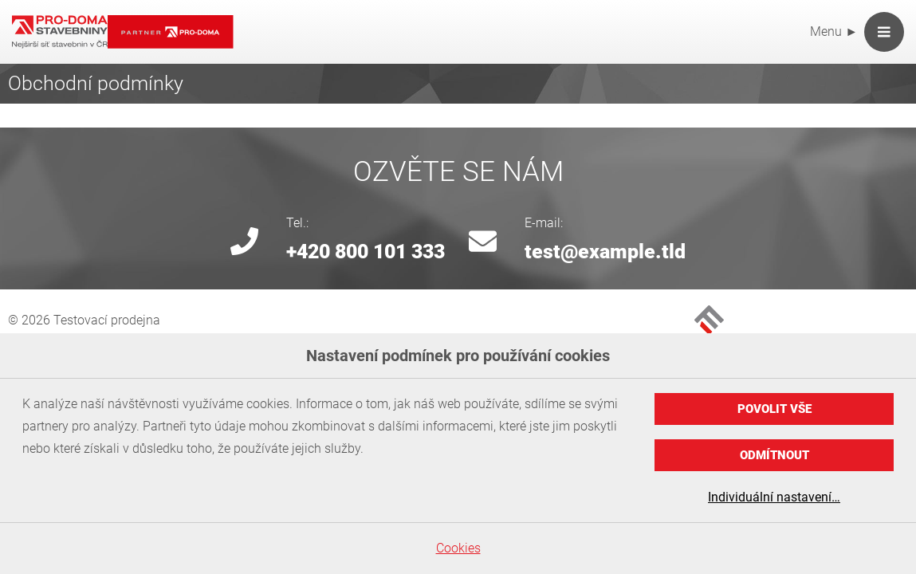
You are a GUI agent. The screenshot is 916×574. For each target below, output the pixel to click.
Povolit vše (774, 409)
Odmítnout (774, 455)
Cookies (458, 548)
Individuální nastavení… (774, 497)
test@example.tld (605, 251)
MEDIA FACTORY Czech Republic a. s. (709, 320)
